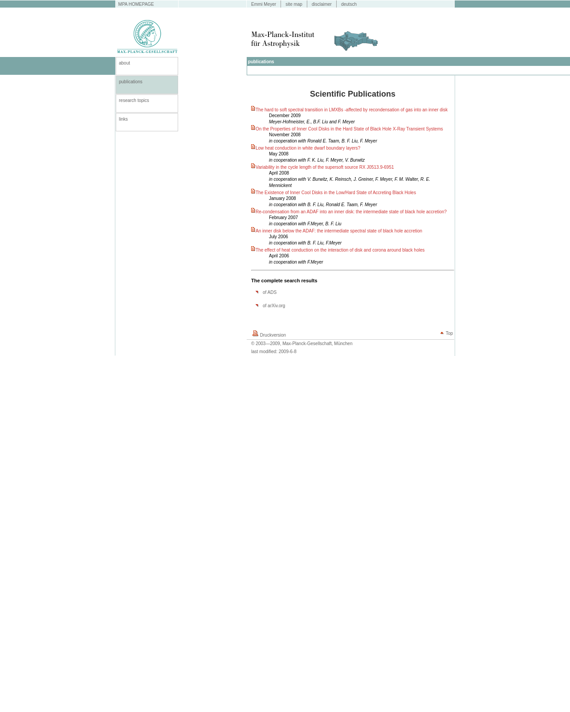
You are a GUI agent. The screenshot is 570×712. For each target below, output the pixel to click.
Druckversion (273, 335)
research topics (134, 100)
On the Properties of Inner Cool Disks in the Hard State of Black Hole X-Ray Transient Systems (349, 128)
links (123, 119)
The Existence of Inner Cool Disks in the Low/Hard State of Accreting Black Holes (336, 192)
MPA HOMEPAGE (136, 4)
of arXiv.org (274, 305)
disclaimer (321, 4)
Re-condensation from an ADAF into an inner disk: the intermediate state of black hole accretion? (351, 211)
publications (130, 81)
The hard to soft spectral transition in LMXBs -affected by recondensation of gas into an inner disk (352, 109)
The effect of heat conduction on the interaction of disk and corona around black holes (340, 250)
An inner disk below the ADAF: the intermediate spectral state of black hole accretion (339, 230)
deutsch (349, 4)
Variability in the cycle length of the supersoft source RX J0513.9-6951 (325, 167)
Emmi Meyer (264, 4)
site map (294, 4)
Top (449, 333)
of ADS (270, 292)
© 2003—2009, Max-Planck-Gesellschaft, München (301, 343)
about (124, 63)
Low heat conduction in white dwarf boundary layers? (308, 148)
